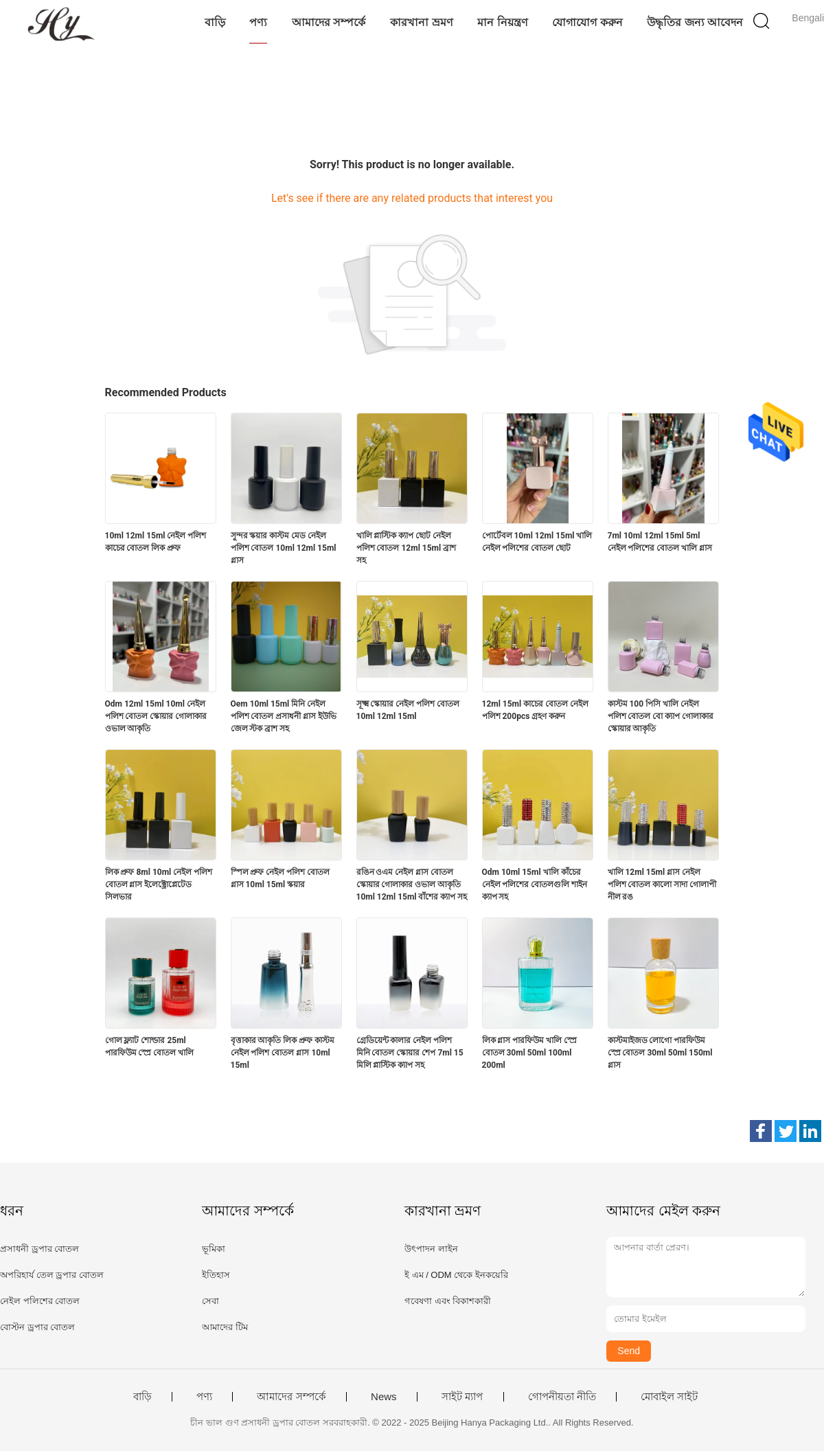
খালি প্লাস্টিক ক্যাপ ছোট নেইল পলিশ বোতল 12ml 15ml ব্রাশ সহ (406, 548)
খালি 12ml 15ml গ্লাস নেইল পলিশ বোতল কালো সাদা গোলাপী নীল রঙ (662, 884)
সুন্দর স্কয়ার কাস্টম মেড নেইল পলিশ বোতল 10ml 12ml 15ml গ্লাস (283, 548)
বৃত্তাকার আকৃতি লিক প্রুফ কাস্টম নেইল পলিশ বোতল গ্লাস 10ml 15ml (283, 1053)
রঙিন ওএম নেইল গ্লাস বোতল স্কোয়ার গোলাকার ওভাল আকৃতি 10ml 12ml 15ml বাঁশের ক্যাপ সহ (412, 884)
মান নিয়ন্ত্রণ (502, 22)
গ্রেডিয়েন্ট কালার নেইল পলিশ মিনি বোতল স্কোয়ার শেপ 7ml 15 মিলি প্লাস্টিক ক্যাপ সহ (410, 1053)
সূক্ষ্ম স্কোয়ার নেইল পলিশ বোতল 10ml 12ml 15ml (408, 710)
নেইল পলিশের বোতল (40, 1301)
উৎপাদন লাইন (431, 1249)
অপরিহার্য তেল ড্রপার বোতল (52, 1275)
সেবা (210, 1301)
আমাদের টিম (225, 1327)
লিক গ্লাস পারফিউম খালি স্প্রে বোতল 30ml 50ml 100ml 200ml (529, 1053)
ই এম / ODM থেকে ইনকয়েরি (456, 1275)
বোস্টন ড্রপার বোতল (37, 1327)
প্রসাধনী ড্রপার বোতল (39, 1249)
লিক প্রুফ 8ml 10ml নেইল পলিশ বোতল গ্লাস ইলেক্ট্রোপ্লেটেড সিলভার (159, 884)
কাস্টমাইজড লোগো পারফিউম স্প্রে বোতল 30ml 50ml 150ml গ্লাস (660, 1053)
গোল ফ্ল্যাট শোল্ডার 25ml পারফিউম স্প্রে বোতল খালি (149, 1047)
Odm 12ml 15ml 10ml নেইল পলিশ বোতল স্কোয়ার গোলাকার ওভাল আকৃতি (156, 716)
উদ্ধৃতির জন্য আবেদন (695, 22)
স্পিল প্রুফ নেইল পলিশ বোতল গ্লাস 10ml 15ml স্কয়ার (280, 878)
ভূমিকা (213, 1249)
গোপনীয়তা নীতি (562, 1397)
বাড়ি (215, 22)
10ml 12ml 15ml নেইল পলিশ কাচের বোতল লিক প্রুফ (156, 542)
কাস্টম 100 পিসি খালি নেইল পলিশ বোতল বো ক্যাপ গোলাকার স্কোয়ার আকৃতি (661, 716)
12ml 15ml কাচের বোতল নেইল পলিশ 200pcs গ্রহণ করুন (535, 710)
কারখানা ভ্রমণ (421, 22)
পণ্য (258, 22)
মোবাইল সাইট (669, 1397)
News (384, 1397)
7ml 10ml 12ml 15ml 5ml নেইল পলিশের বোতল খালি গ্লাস (660, 542)
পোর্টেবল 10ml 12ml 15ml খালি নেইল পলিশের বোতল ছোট (537, 542)
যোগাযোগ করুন (587, 22)
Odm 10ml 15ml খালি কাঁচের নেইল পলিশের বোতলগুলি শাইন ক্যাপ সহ (535, 884)
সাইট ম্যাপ (462, 1397)
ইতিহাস (216, 1275)
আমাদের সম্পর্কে (328, 22)
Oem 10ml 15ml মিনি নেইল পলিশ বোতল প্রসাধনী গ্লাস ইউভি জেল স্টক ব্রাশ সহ (284, 716)
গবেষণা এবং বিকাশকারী (447, 1301)
